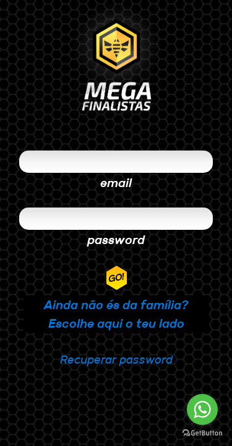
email (116, 182)
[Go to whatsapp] (202, 409)
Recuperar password (116, 359)
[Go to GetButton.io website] (202, 433)
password (116, 239)
